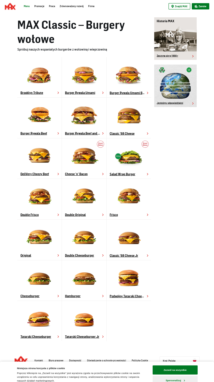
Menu (27, 6)
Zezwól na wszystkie (175, 353)
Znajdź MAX (179, 6)
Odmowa (175, 373)
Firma (91, 6)
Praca (52, 6)
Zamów (200, 6)
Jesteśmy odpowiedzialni (170, 103)
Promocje (39, 6)
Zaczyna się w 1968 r (167, 55)
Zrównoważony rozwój (72, 6)
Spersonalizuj (175, 363)
